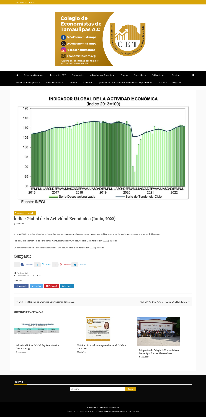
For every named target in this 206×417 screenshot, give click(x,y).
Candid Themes (131, 411)
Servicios (176, 75)
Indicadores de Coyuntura (102, 75)
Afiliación (87, 82)
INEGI (39, 276)
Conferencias (78, 75)
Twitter (36, 286)
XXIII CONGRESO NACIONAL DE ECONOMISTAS (163, 301)
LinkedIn (67, 286)
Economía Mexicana (24, 276)
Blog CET (176, 82)
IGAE (35, 276)
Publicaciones (158, 75)
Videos (124, 75)
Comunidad (139, 75)
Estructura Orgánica (33, 75)
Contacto (73, 82)
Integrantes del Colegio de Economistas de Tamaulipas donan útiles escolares (159, 352)
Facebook (21, 286)
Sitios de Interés (53, 82)
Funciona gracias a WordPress (81, 411)
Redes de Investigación (27, 82)
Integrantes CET (58, 75)
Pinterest (51, 286)
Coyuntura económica (25, 213)
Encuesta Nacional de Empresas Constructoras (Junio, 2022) (47, 301)
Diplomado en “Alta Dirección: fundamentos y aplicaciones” (125, 82)
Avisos (161, 82)
